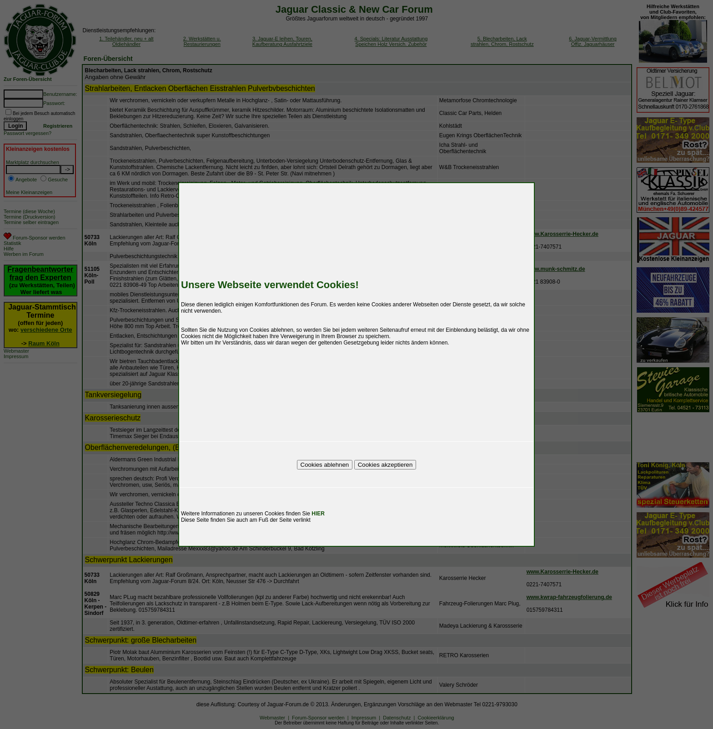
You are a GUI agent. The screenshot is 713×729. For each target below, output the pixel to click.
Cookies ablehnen (325, 464)
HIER (318, 513)
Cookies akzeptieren (385, 464)
